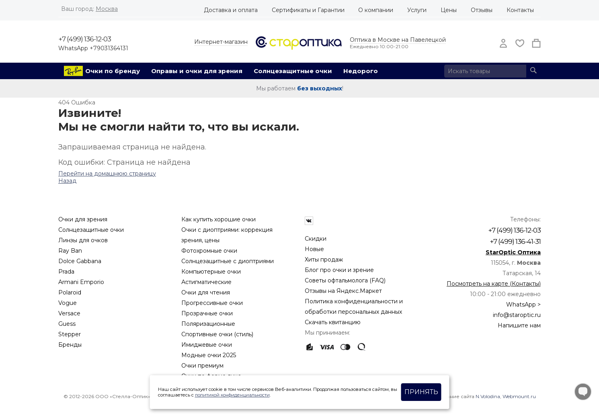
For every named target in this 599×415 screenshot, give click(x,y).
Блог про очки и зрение (339, 270)
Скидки (315, 238)
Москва (107, 8)
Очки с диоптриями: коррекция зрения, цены (227, 235)
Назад (67, 180)
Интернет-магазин (221, 41)
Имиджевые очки (206, 344)
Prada (66, 271)
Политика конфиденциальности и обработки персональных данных (354, 306)
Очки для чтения (205, 292)
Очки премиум (202, 365)
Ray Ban (70, 250)
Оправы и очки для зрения (196, 71)
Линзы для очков (83, 240)
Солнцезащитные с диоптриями (227, 261)
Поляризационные (208, 323)
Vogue (67, 303)
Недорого (360, 71)
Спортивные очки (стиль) (217, 334)
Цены (449, 10)
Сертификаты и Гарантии (308, 10)
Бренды (70, 344)
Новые (314, 249)
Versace (69, 313)
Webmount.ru (519, 396)
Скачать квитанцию (333, 322)
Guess (67, 323)
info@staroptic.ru (517, 315)
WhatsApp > (523, 304)
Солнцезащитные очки (293, 71)
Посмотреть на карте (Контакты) (494, 283)
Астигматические (206, 282)
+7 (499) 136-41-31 (515, 241)
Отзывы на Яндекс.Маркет (343, 290)
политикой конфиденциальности (232, 395)
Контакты (520, 10)
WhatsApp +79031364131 (93, 48)
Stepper (69, 334)
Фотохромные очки (209, 250)
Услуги (417, 10)
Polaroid (69, 292)
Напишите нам (519, 325)
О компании (375, 10)
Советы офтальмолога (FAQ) (345, 280)
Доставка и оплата (231, 10)
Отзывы (481, 10)
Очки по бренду (112, 71)
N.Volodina (488, 396)
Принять (421, 392)
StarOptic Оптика (513, 252)
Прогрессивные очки (212, 303)
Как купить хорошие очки (218, 219)
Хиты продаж (324, 259)
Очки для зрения (82, 219)
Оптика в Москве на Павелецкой (398, 39)
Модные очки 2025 (208, 355)
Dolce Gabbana (79, 261)
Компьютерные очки (211, 271)
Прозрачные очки (207, 313)
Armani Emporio (81, 282)
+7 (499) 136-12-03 (84, 39)
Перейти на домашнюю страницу (107, 173)
